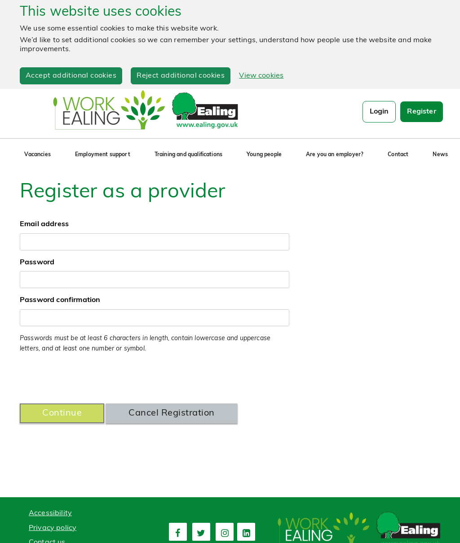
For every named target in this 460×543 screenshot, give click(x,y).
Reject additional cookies (181, 75)
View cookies (261, 75)
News (440, 155)
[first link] (178, 532)
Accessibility (50, 513)
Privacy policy (52, 528)
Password (37, 262)
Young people (264, 155)
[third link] (225, 532)
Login (379, 111)
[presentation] (88, 378)
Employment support (102, 155)
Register (421, 111)
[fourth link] (246, 532)
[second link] (201, 532)
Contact (398, 155)
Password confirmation (60, 300)
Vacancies (37, 155)
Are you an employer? (334, 155)
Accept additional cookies (71, 75)
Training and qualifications (188, 155)
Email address (44, 224)
